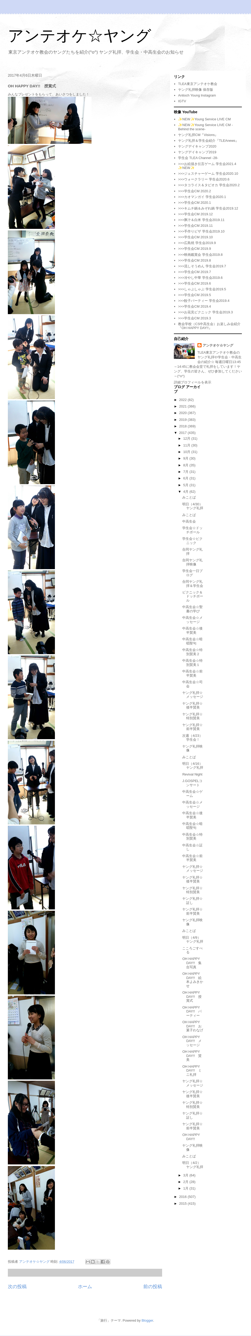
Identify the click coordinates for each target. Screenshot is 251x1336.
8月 (186, 465)
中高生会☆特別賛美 (192, 837)
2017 (183, 433)
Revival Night (192, 774)
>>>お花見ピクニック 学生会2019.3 (205, 312)
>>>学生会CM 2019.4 (194, 306)
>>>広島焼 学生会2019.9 (197, 243)
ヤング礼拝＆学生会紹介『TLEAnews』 (208, 141)
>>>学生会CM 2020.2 (194, 191)
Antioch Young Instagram (197, 95)
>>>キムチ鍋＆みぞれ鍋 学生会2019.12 (208, 208)
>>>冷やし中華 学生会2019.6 (200, 278)
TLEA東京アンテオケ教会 (197, 84)
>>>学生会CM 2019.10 (195, 237)
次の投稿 (17, 1286)
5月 (186, 485)
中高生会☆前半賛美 (192, 673)
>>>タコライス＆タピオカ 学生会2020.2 (208, 185)
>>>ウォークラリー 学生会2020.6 (203, 179)
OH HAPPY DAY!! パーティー (192, 1011)
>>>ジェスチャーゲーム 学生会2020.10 (208, 174)
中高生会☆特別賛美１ (192, 663)
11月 (187, 445)
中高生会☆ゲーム (192, 794)
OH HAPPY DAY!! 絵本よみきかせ (192, 980)
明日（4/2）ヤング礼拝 (192, 1165)
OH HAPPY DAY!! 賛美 (192, 1056)
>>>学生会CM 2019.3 (194, 318)
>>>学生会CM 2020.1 (194, 203)
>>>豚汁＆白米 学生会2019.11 (201, 220)
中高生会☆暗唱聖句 (192, 641)
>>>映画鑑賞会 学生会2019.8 (200, 255)
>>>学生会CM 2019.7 (194, 272)
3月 (186, 1175)
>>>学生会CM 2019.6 (194, 283)
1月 (186, 1188)
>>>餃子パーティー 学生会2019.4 (203, 301)
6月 (186, 478)
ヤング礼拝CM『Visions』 (198, 135)
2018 (183, 426)
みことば (189, 497)
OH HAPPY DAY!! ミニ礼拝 (192, 1071)
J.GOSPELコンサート (192, 783)
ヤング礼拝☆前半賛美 (192, 727)
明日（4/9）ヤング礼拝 (192, 940)
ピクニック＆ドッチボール (192, 596)
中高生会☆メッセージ (192, 620)
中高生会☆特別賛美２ (192, 652)
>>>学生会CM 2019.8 (194, 260)
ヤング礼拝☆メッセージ (192, 695)
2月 (186, 1182)
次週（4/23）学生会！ (192, 738)
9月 (186, 458)
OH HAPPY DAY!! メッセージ (192, 1041)
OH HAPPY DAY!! (191, 1137)
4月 (186, 492)
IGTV (182, 101)
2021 (183, 406)
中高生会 (189, 521)
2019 (183, 420)
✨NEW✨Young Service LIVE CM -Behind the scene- (205, 127)
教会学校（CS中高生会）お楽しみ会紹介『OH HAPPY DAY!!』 (209, 326)
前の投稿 (152, 1286)
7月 (186, 472)
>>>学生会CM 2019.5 (194, 295)
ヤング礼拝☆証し (192, 901)
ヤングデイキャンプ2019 (197, 152)
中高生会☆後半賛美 (192, 630)
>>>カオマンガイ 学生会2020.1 (202, 197)
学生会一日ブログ (192, 573)
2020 (183, 413)
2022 (183, 400)
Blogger (147, 1320)
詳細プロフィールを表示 (192, 382)
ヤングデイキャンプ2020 (197, 146)
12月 (187, 438)
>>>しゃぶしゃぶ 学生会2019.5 (202, 289)
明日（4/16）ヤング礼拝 (192, 766)
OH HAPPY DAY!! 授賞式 (192, 996)
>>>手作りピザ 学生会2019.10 (201, 231)
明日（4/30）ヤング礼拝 (192, 506)
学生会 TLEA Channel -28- (198, 158)
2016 (183, 1197)
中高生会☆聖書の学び (192, 609)
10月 (187, 452)
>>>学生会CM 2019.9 (194, 249)
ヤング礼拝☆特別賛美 (192, 716)
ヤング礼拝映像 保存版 (195, 90)
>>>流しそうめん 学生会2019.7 (202, 266)
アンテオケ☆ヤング (79, 35)
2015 (183, 1203)
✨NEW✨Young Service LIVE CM (204, 119)
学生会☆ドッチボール (192, 530)
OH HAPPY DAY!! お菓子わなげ (192, 1026)
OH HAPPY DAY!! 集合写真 (192, 963)
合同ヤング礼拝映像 (192, 562)
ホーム (85, 1286)
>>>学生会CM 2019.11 (195, 226)
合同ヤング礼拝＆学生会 (192, 584)
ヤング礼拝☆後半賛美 (192, 705)
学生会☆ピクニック (192, 541)
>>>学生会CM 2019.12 (195, 214)
